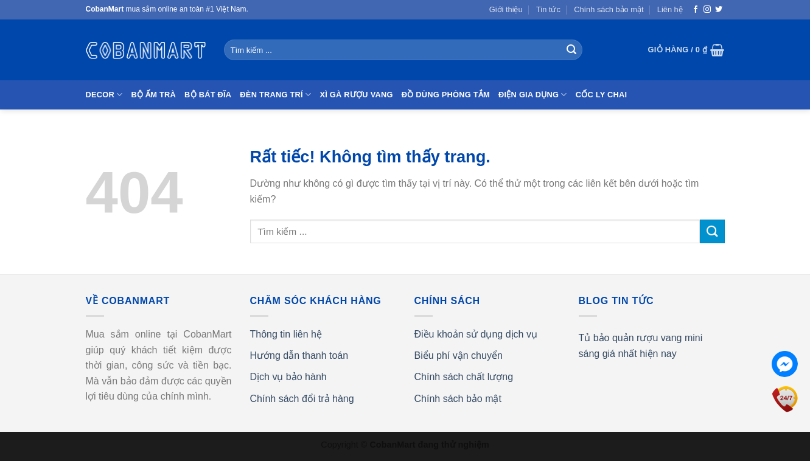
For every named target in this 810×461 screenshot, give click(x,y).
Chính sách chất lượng (464, 377)
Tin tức (548, 9)
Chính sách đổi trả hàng (302, 398)
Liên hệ (670, 9)
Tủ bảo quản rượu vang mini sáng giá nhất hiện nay (641, 346)
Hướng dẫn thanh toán (299, 355)
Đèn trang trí (275, 94)
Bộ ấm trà (153, 94)
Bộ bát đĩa (207, 94)
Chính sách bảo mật (608, 9)
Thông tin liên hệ (286, 334)
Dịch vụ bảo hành (288, 377)
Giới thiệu (506, 9)
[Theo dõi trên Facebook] (695, 9)
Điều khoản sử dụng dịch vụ (475, 334)
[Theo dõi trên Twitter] (718, 9)
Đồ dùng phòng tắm (446, 94)
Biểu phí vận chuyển (458, 355)
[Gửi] (571, 50)
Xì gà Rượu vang (356, 94)
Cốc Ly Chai (601, 94)
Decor (104, 94)
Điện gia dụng (532, 94)
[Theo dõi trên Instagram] (707, 9)
